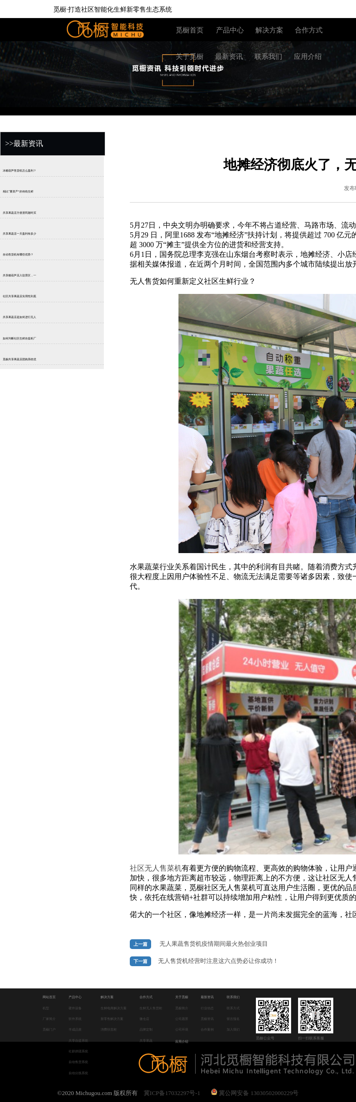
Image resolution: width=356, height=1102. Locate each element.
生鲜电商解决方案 (114, 1008)
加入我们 (233, 1029)
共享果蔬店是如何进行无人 (19, 317)
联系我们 (268, 56)
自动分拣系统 (78, 1073)
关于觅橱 (189, 56)
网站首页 (49, 997)
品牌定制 (146, 1029)
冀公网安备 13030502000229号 (255, 1092)
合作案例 (207, 1029)
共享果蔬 (146, 1040)
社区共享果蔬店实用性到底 (19, 296)
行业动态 (207, 1008)
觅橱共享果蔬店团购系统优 (19, 359)
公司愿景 (181, 1018)
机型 (46, 1008)
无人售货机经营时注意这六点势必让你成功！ (218, 961)
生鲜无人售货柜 (151, 1008)
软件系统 (75, 1018)
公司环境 (181, 1029)
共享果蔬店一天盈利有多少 (19, 233)
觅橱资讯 (207, 1018)
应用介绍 (308, 56)
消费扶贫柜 (109, 1029)
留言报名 (233, 1018)
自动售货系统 (78, 1062)
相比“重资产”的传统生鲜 (18, 192)
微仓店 (144, 1018)
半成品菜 (75, 1029)
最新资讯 (229, 56)
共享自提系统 (78, 1040)
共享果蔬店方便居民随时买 (19, 212)
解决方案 (269, 30)
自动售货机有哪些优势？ (18, 254)
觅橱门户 (49, 1029)
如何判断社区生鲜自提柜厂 (19, 338)
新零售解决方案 (112, 1018)
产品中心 (230, 30)
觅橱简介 (181, 1008)
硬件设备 (75, 1008)
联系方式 (233, 1008)
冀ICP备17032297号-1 (172, 1092)
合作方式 (309, 30)
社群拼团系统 (78, 1051)
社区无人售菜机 (156, 868)
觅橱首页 (189, 30)
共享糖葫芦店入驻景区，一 (19, 275)
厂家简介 (49, 1018)
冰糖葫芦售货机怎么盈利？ (19, 170)
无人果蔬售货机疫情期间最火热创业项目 (213, 944)
